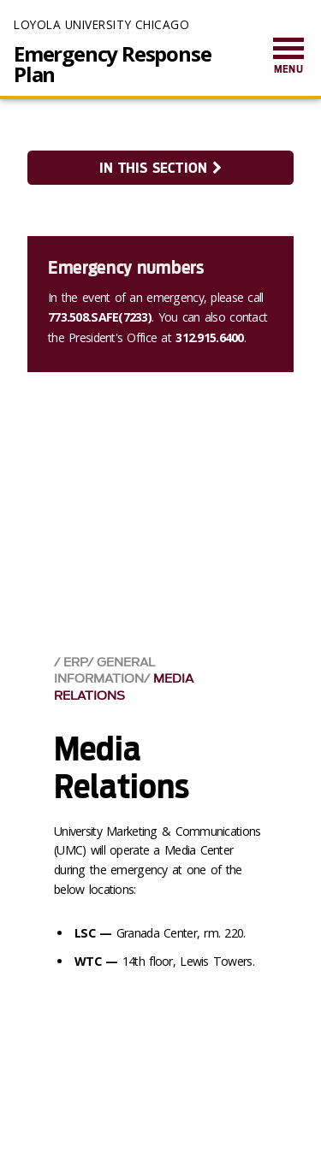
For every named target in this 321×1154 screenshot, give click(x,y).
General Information (104, 671)
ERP (75, 663)
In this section (160, 168)
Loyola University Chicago (101, 24)
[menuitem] (288, 57)
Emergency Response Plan (112, 64)
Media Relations (123, 687)
